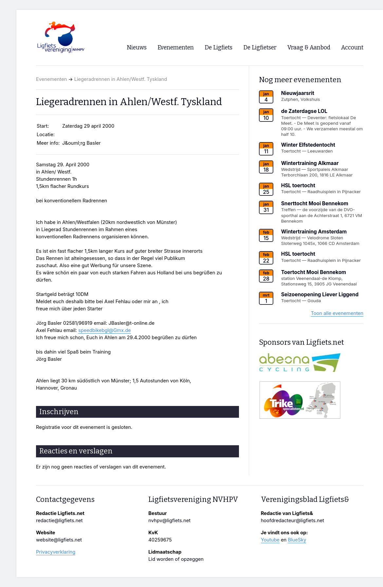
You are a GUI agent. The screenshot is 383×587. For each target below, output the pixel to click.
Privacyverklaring (55, 552)
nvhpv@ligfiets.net (169, 520)
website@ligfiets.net (59, 540)
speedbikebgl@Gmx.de (104, 330)
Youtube (270, 540)
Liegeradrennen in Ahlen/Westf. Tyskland (120, 79)
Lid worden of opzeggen (176, 559)
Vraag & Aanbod (308, 47)
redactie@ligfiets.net (59, 520)
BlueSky (297, 540)
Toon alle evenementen (337, 313)
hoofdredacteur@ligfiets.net (292, 520)
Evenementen (51, 79)
